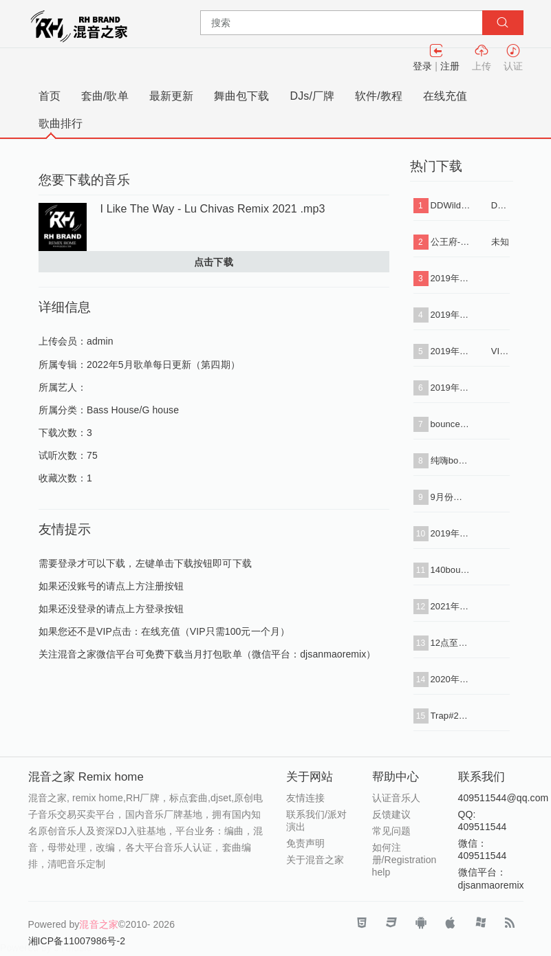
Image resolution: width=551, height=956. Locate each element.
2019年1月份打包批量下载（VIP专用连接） (451, 351)
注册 (450, 66)
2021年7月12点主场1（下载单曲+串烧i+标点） (451, 606)
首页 (50, 96)
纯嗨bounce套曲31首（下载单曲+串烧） (451, 460)
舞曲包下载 (242, 96)
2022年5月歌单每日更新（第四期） (163, 364)
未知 (500, 242)
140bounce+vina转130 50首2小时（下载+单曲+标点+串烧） (451, 570)
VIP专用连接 (500, 351)
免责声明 (305, 843)
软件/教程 (378, 96)
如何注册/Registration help (404, 860)
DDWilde (500, 205)
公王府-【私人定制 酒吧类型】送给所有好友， (451, 242)
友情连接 (305, 797)
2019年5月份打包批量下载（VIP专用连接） (451, 533)
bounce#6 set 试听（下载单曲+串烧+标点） (451, 424)
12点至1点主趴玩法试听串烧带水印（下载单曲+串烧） (451, 643)
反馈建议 (391, 814)
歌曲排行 (61, 123)
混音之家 (98, 924)
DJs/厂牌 (312, 96)
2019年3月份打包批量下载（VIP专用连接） (451, 278)
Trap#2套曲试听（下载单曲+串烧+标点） (451, 715)
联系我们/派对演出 (316, 820)
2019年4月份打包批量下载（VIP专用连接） (451, 387)
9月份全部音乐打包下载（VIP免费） (451, 497)
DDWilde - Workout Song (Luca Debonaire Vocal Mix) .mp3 (451, 205)
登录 (422, 66)
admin (100, 341)
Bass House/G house (133, 409)
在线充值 (445, 96)
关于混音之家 (315, 859)
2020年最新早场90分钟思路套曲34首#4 (451, 679)
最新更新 (171, 96)
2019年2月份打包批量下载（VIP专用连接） (451, 314)
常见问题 (391, 830)
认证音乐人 (396, 797)
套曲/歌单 (105, 96)
